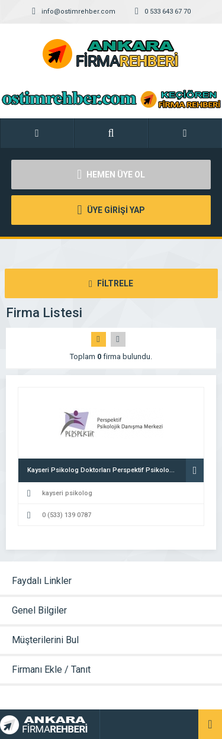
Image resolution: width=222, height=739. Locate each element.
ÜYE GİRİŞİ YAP (110, 210)
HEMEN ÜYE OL (111, 174)
